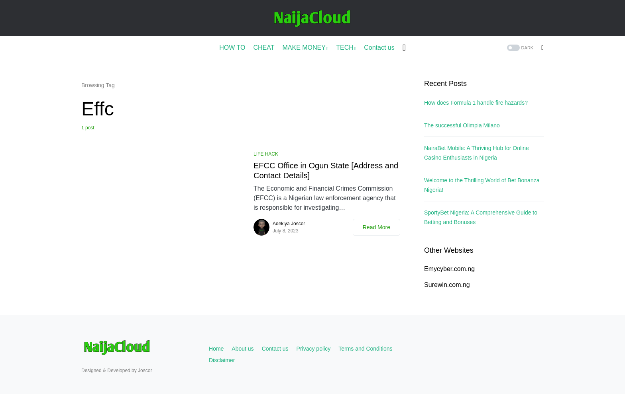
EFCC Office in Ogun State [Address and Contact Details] (326, 170)
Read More (376, 227)
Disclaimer (222, 360)
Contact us (275, 348)
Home (216, 348)
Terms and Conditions (365, 348)
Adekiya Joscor (289, 223)
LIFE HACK (266, 154)
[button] (519, 48)
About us (243, 348)
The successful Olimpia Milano (462, 125)
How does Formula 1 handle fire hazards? (476, 102)
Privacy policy (314, 348)
